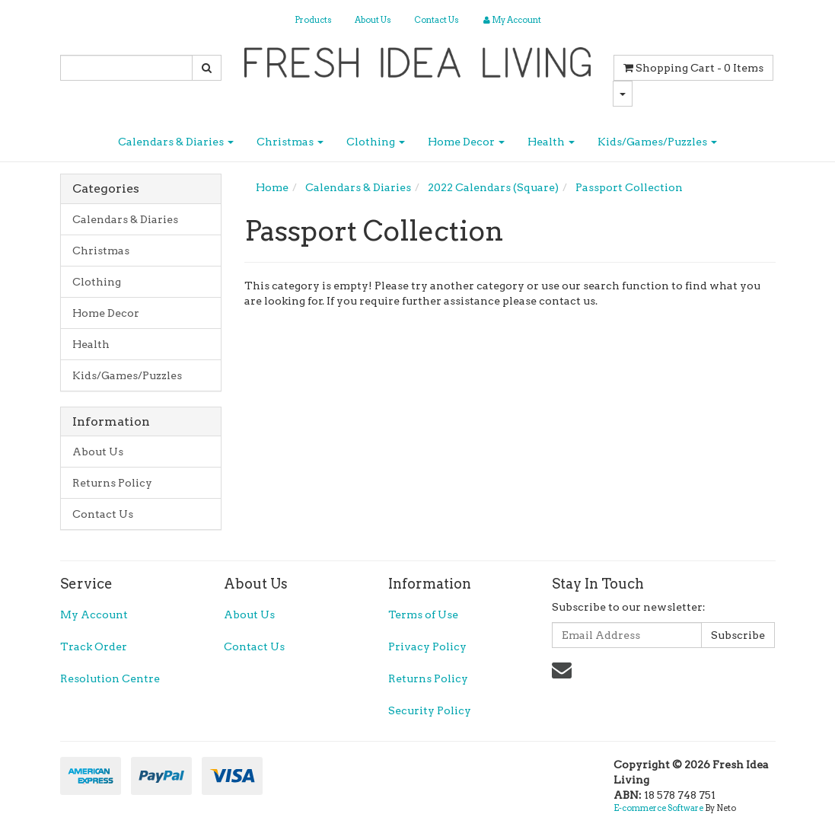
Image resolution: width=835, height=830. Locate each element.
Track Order (93, 646)
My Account (94, 614)
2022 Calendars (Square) (493, 187)
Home (272, 187)
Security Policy (429, 710)
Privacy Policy (427, 646)
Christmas (290, 142)
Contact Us (436, 19)
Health (551, 142)
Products (313, 19)
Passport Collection (629, 187)
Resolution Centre (110, 678)
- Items (693, 68)
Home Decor (466, 142)
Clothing (375, 142)
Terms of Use (423, 614)
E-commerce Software (658, 808)
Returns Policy (112, 483)
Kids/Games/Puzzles (657, 142)
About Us (373, 19)
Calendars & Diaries (176, 142)
